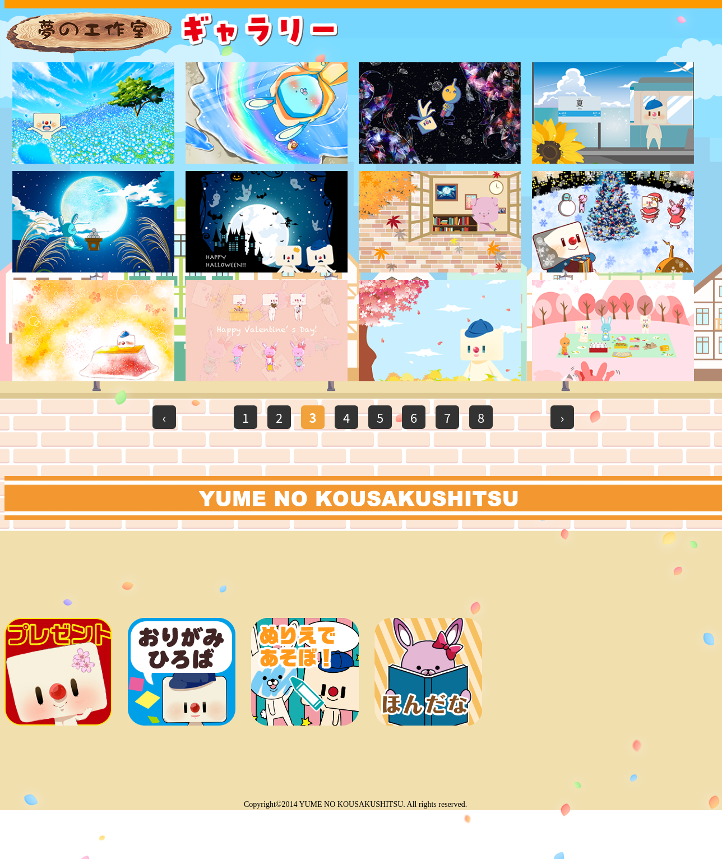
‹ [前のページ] (164, 417)
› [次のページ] (562, 417)
